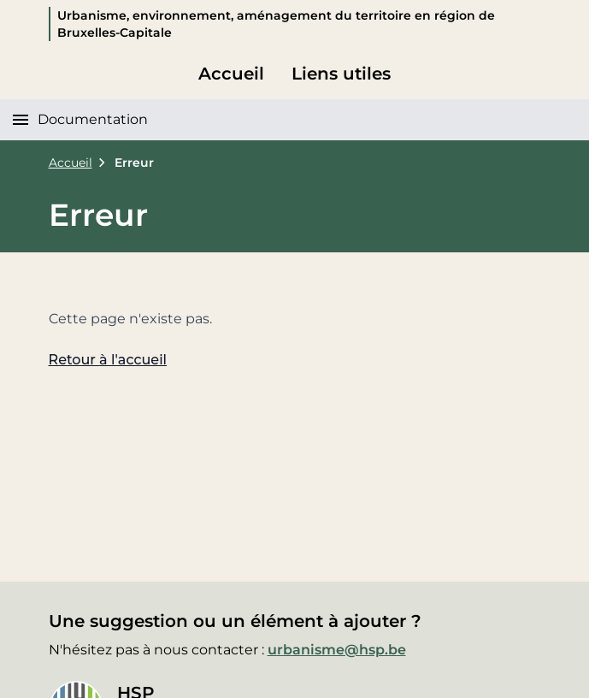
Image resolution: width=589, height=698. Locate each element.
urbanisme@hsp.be (337, 650)
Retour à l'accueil (108, 360)
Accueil (231, 73)
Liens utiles (341, 73)
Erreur (134, 162)
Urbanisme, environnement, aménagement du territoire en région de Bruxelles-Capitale (276, 24)
